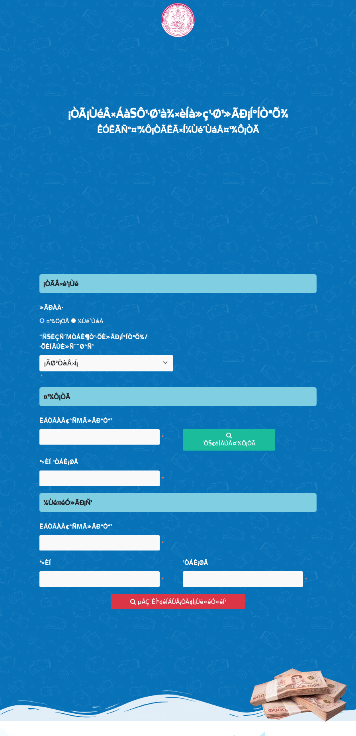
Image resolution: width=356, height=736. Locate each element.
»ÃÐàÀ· (51, 307)
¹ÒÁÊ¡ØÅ (195, 562)
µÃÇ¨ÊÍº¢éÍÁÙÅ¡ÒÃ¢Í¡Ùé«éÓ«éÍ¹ (178, 601)
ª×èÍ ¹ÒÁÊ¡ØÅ (58, 462)
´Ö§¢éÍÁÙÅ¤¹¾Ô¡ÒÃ (229, 440)
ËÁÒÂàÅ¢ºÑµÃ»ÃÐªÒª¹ (75, 420)
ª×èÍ (45, 562)
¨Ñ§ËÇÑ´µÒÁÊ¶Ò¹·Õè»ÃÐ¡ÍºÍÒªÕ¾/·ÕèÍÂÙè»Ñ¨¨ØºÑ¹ (93, 341)
